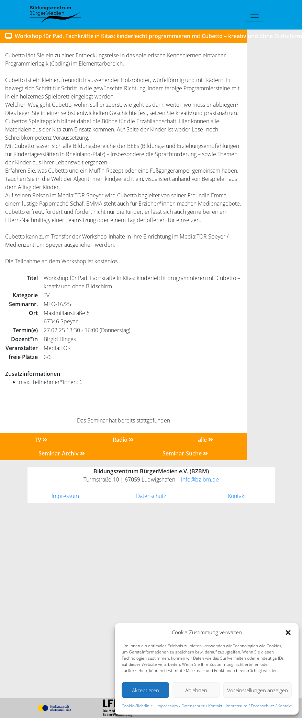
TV (41, 439)
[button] (288, 632)
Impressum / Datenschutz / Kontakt (189, 706)
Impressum (65, 496)
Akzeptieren (145, 690)
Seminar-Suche (185, 453)
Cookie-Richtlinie (137, 706)
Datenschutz (151, 496)
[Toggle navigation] (254, 15)
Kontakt (237, 496)
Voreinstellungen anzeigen (257, 690)
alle (205, 439)
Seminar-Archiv (61, 453)
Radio (123, 439)
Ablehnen (196, 690)
